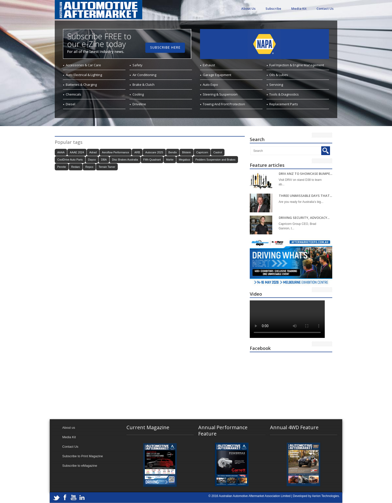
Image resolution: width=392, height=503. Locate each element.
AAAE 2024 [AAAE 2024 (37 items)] (77, 152)
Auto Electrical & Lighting (84, 75)
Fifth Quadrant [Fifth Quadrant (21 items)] (152, 159)
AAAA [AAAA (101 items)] (60, 152)
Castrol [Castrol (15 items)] (217, 152)
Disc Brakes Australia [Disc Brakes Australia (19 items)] (125, 159)
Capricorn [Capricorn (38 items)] (202, 152)
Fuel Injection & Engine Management (296, 65)
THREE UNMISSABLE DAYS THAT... (305, 196)
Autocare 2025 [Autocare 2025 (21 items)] (154, 152)
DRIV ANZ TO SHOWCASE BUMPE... (305, 174)
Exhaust (209, 65)
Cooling (138, 94)
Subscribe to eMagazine (79, 465)
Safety (137, 65)
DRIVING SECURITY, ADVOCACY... (304, 218)
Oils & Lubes (278, 75)
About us (68, 427)
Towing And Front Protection (224, 104)
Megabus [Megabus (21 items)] (184, 159)
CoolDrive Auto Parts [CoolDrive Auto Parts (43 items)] (70, 159)
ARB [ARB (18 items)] (137, 152)
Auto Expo (210, 84)
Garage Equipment (217, 75)
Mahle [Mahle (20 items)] (170, 159)
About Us (248, 8)
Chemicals (73, 94)
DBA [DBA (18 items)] (104, 159)
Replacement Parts (283, 104)
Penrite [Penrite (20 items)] (61, 166)
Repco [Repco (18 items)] (89, 166)
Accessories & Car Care (83, 65)
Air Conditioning (144, 75)
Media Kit (298, 8)
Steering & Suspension (220, 94)
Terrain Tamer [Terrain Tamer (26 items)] (106, 166)
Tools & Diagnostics (284, 94)
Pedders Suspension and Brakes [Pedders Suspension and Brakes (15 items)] (215, 159)
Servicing (276, 84)
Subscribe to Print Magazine (82, 456)
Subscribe (273, 8)
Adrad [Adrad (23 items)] (92, 152)
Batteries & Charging (81, 84)
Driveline (139, 104)
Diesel (70, 104)
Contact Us (325, 8)
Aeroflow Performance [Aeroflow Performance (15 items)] (115, 152)
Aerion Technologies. (326, 496)
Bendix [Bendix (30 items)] (172, 152)
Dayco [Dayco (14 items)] (92, 159)
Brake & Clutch (143, 84)
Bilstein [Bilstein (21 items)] (186, 152)
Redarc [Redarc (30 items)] (75, 166)
